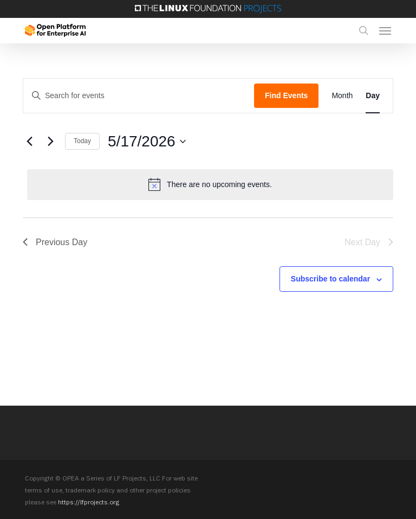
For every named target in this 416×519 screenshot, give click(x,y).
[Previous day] (29, 141)
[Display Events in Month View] (342, 96)
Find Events (286, 95)
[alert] (210, 184)
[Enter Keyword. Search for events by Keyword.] (138, 96)
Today (82, 141)
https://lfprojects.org (88, 502)
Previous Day (55, 242)
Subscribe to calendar (330, 278)
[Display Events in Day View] (373, 96)
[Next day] (50, 141)
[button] (385, 30)
